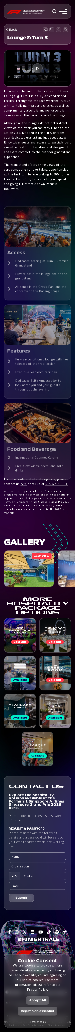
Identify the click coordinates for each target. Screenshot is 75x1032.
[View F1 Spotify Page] (57, 932)
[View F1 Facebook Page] (9, 932)
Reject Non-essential (37, 1011)
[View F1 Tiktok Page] (49, 932)
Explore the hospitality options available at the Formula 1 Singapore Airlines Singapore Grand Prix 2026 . (36, 801)
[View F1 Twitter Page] (25, 932)
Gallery (24, 542)
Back (13, 29)
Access (16, 260)
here (13, 807)
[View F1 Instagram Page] (17, 932)
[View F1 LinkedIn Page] (33, 932)
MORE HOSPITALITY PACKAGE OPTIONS (37, 606)
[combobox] (15, 876)
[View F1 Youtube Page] (40, 932)
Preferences (36, 1022)
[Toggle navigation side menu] (62, 11)
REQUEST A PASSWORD (27, 828)
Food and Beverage (31, 457)
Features (18, 359)
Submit (21, 897)
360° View (41, 556)
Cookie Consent (37, 960)
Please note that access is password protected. (35, 817)
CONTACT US (36, 786)
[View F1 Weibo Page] (65, 932)
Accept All (37, 1000)
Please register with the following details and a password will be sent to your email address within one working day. (36, 837)
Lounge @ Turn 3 (27, 38)
